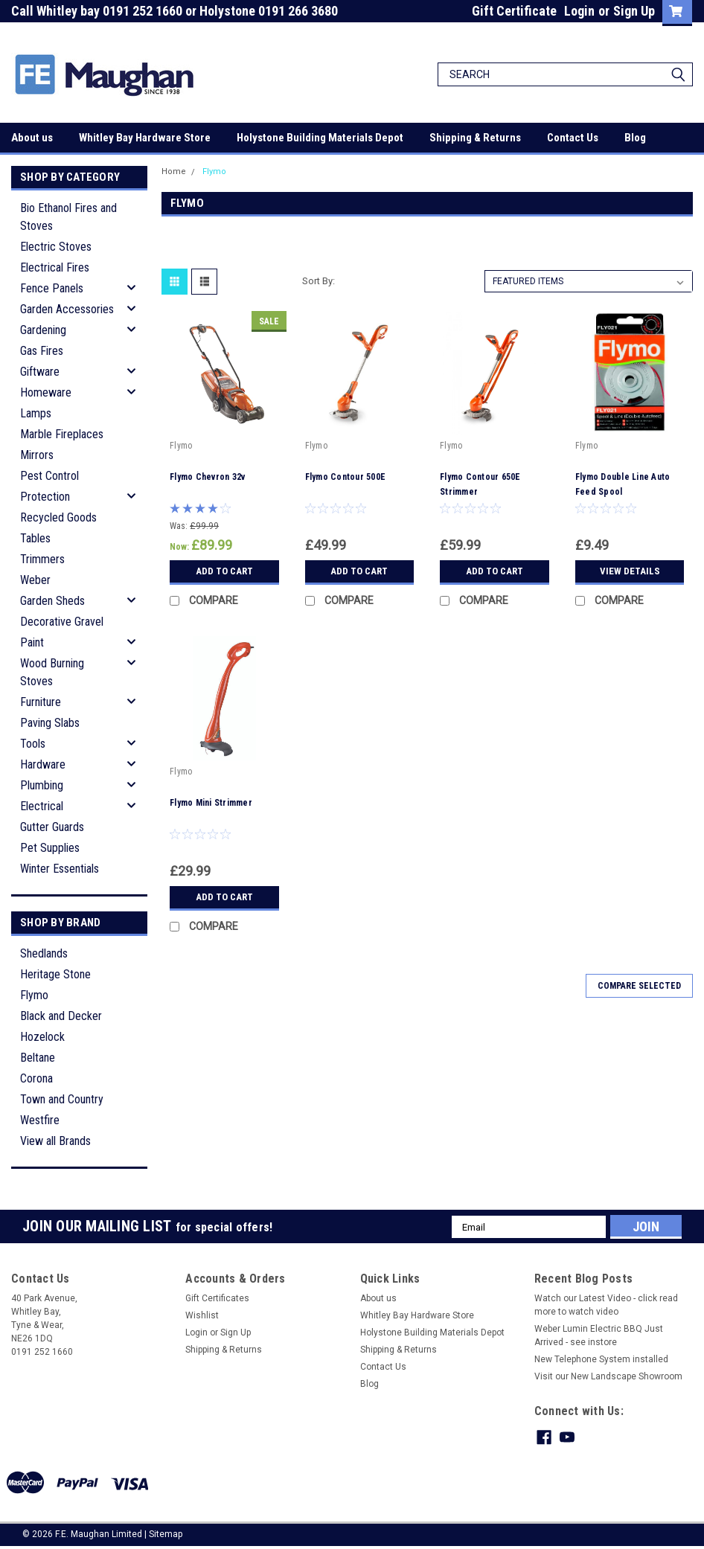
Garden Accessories (67, 309)
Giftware (40, 372)
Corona (36, 1078)
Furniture (40, 702)
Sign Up (634, 11)
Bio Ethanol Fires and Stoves (68, 217)
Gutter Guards (52, 827)
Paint (32, 642)
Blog (635, 137)
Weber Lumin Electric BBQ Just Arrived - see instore (598, 1335)
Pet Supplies (50, 848)
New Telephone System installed (601, 1359)
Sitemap (165, 1534)
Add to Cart (224, 571)
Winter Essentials (59, 869)
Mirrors (37, 455)
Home (173, 171)
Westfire (40, 1120)
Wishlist (202, 1315)
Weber (35, 580)
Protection (45, 497)
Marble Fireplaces (61, 434)
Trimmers (42, 559)
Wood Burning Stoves (52, 672)
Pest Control (49, 476)
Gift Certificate (514, 11)
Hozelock (42, 1037)
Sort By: (318, 280)
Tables (35, 538)
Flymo (34, 995)
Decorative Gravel (61, 622)
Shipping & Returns (475, 137)
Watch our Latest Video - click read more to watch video (606, 1305)
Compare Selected (639, 986)
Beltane (37, 1058)
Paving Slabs (50, 723)
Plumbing (41, 785)
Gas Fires (41, 351)
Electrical (41, 806)
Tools (32, 744)
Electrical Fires (54, 267)
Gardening (43, 330)
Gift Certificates (217, 1298)
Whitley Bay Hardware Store (145, 137)
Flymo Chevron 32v (207, 477)
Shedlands (44, 953)
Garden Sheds (52, 601)
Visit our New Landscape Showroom (608, 1376)
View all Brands (55, 1141)
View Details (630, 571)
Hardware (42, 764)
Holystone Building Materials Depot (320, 137)
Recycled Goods (58, 517)
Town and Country (61, 1099)
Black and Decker (61, 1016)
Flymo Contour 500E (345, 477)
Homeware (45, 392)
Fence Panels (51, 288)
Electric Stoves (56, 247)
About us (32, 137)
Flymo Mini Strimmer (211, 803)
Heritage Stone (55, 974)
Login (579, 11)
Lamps (35, 413)
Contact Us (572, 137)
